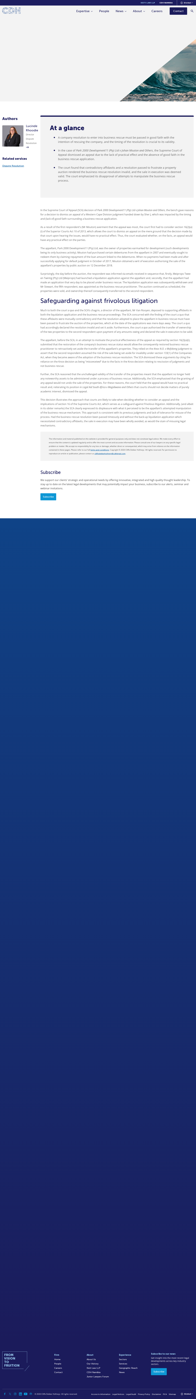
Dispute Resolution (13, 165)
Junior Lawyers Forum (98, 1376)
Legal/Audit (131, 1394)
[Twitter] (10, 1393)
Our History (92, 1363)
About (137, 11)
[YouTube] (25, 1393)
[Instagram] (15, 1393)
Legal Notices (118, 1394)
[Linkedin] (20, 1393)
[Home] (11, 11)
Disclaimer (156, 1394)
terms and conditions (99, 450)
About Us (91, 1359)
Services (123, 1363)
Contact (58, 1372)
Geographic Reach (128, 1368)
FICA (165, 1394)
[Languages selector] (187, 2)
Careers (157, 11)
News (120, 11)
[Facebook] (4, 1393)
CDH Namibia (166, 3)
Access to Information (100, 1394)
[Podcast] (30, 1393)
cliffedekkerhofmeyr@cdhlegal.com (109, 454)
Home (57, 1359)
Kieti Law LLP (148, 3)
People (104, 11)
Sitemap (172, 1394)
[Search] (192, 11)
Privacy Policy (144, 1394)
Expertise (83, 11)
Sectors (123, 1359)
